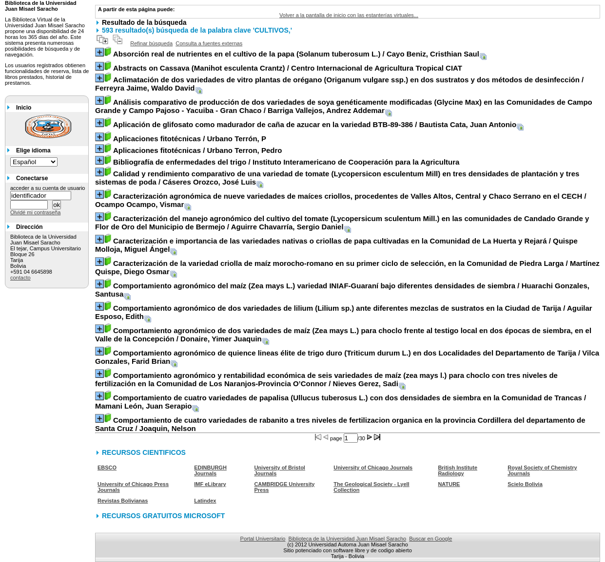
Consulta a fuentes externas (209, 43)
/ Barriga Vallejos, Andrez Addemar (343, 106)
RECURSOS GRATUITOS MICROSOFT (163, 516)
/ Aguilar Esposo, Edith (343, 312)
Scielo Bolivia (525, 484)
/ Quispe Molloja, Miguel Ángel (336, 245)
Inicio (23, 107)
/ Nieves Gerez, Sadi (326, 379)
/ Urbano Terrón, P (189, 138)
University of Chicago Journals (372, 467)
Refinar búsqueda (151, 43)
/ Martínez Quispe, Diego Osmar (347, 267)
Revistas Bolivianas (123, 501)
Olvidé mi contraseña (35, 212)
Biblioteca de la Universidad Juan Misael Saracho (348, 539)
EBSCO (107, 467)
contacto (20, 278)
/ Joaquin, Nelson (340, 424)
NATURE (449, 484)
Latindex (205, 501)
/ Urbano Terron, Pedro (197, 150)
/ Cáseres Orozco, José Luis (337, 177)
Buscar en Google (430, 539)
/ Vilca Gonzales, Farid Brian (347, 357)
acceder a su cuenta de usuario (47, 188)
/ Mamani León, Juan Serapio (340, 401)
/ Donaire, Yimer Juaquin (343, 334)
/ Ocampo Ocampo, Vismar (340, 200)
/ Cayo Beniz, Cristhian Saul (296, 54)
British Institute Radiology (457, 470)
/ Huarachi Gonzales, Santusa (342, 289)
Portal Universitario (263, 539)
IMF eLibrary (210, 484)
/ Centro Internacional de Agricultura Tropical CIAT (287, 68)
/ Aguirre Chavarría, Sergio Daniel (342, 222)
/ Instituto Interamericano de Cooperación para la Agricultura (286, 162)
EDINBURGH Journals (210, 470)
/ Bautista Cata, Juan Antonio (314, 124)
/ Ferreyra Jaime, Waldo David (339, 83)
